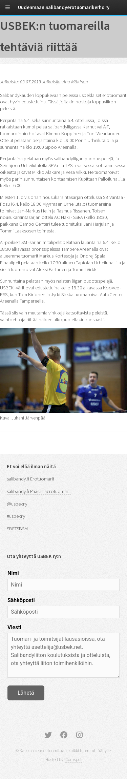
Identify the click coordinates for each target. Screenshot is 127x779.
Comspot (73, 759)
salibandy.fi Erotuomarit (30, 479)
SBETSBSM (17, 529)
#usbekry (16, 516)
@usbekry (17, 504)
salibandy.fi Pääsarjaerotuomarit (39, 491)
